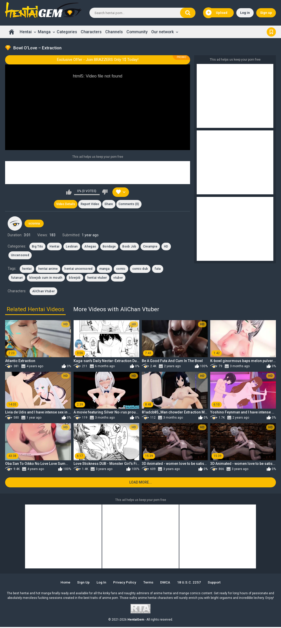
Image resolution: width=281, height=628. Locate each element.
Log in (245, 13)
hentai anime (48, 269)
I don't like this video (105, 192)
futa (158, 269)
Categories (67, 31)
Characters (91, 31)
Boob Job (129, 247)
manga (104, 269)
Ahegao (90, 247)
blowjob (74, 278)
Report (89, 204)
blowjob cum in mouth (45, 278)
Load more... (140, 483)
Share (109, 204)
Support (217, 583)
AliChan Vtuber (43, 292)
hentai (27, 269)
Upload (216, 12)
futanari (17, 278)
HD (166, 247)
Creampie (150, 247)
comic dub (140, 269)
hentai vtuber (97, 278)
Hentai (26, 31)
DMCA (167, 583)
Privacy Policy (124, 583)
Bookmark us (271, 31)
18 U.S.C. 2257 (191, 583)
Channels (114, 31)
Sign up (266, 13)
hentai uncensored (78, 269)
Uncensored (20, 255)
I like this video (69, 192)
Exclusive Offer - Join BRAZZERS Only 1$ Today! (97, 59)
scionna (34, 224)
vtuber (118, 278)
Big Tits (37, 247)
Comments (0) (129, 204)
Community (137, 31)
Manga (44, 31)
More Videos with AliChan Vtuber (116, 309)
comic (121, 269)
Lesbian (72, 247)
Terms (149, 583)
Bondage (109, 247)
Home (11, 32)
